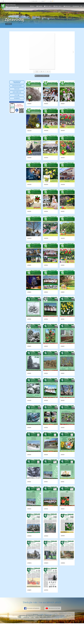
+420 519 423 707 (53, 614)
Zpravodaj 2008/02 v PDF (42, 75)
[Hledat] (81, 6)
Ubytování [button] (67, 6)
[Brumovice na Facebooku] (1, 1)
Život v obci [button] (47, 6)
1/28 (37, 71)
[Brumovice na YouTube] (3, 1)
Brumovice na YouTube (53, 608)
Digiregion (57, 617)
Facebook (17, 98)
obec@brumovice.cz (44, 614)
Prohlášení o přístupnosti (23, 617)
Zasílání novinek (17, 85)
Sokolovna (76, 6)
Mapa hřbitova (17, 92)
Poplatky (39, 6)
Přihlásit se (64, 617)
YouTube (16, 95)
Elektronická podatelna (17, 82)
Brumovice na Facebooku (31, 608)
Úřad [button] (32, 6)
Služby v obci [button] (57, 6)
